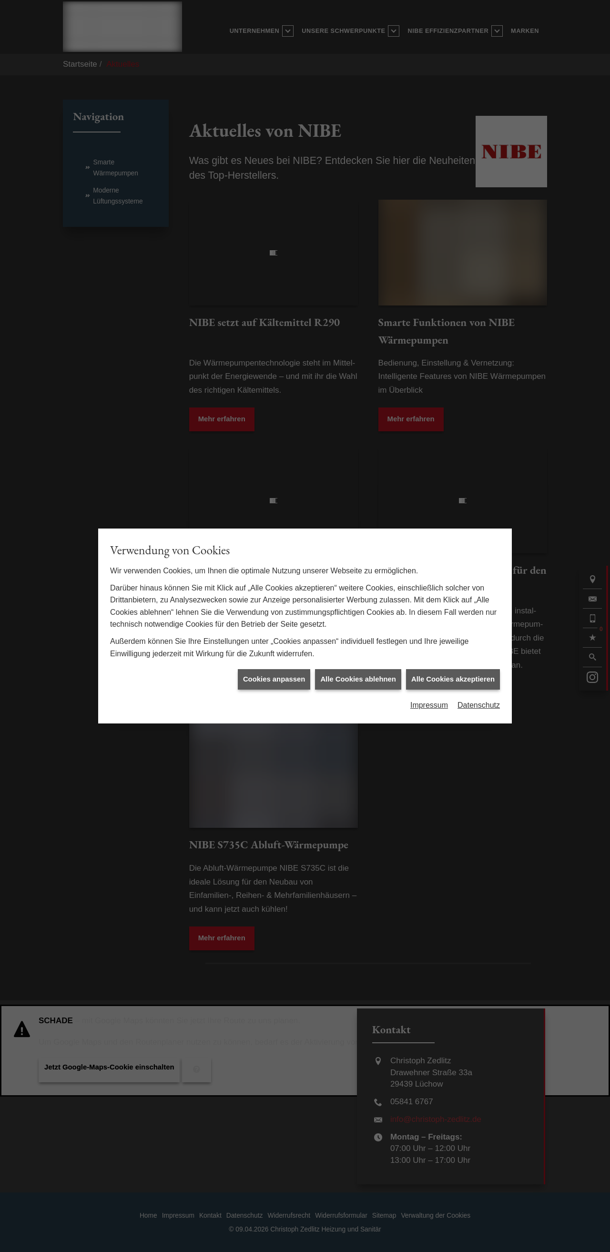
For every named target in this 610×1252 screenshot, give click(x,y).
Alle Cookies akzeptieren (453, 678)
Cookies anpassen (274, 678)
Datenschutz (479, 705)
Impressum (429, 705)
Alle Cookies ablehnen (358, 678)
